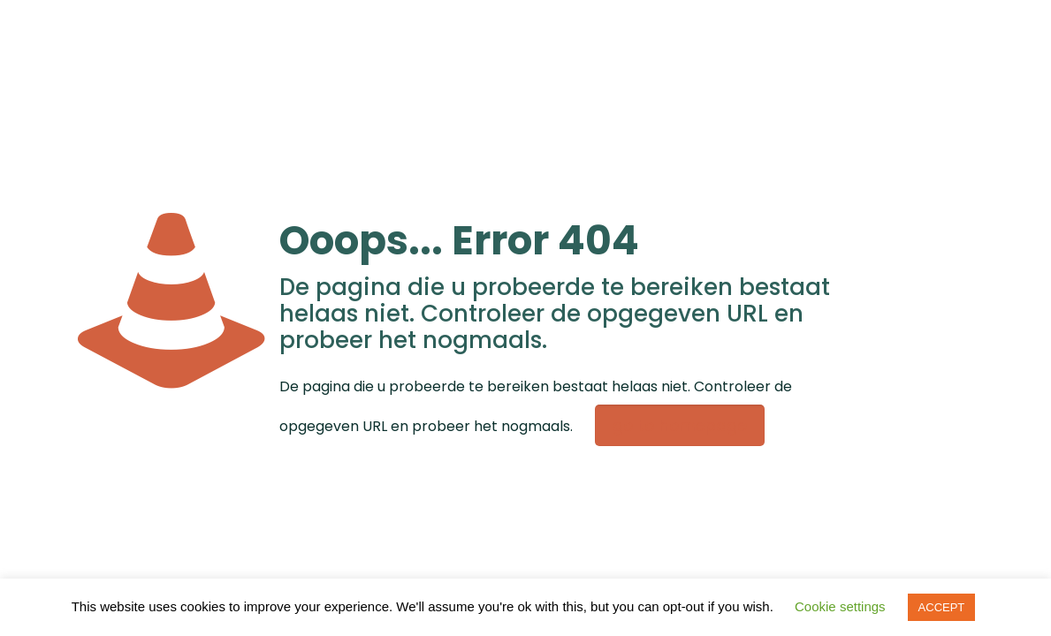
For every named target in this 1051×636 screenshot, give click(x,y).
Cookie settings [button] (840, 606)
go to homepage (680, 425)
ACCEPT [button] (941, 607)
